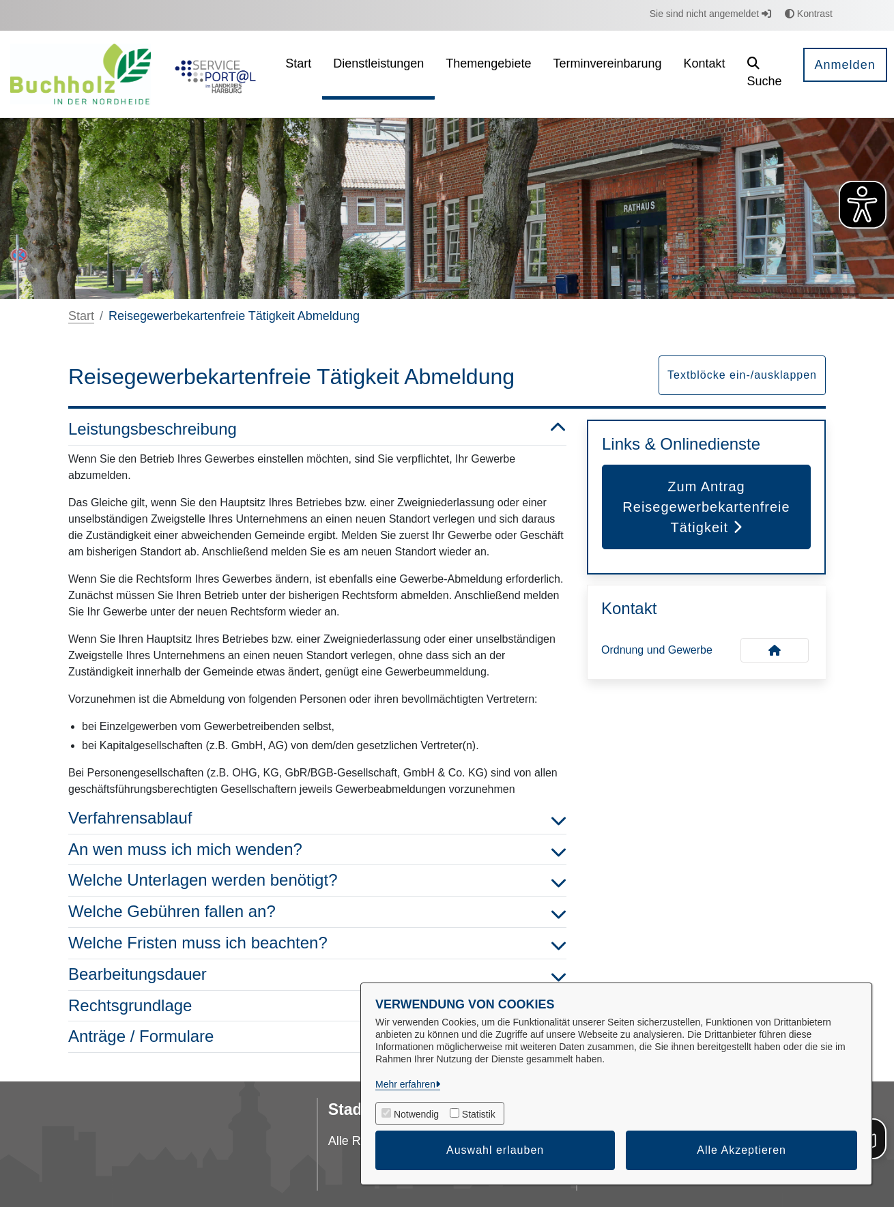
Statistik (478, 1114)
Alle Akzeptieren (741, 1150)
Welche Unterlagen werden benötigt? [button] (317, 880)
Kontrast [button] (809, 13)
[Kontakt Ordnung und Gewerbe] (774, 650)
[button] (764, 74)
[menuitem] (298, 74)
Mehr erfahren (405, 1084)
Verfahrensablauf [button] (317, 818)
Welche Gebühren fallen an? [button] (317, 912)
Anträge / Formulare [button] (317, 1037)
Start (81, 316)
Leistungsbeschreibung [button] (317, 429)
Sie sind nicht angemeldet (710, 13)
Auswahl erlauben (495, 1150)
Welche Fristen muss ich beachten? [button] (317, 943)
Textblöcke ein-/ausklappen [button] (742, 375)
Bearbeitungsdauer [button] (317, 975)
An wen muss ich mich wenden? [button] (317, 850)
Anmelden (845, 65)
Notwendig (416, 1114)
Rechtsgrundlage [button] (317, 1006)
